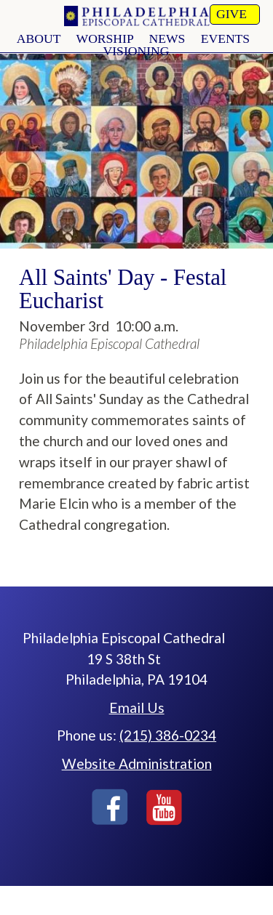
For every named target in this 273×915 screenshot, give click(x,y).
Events (225, 38)
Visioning (136, 51)
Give (231, 14)
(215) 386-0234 (167, 735)
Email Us (137, 707)
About (38, 38)
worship (105, 38)
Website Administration (137, 763)
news (167, 38)
